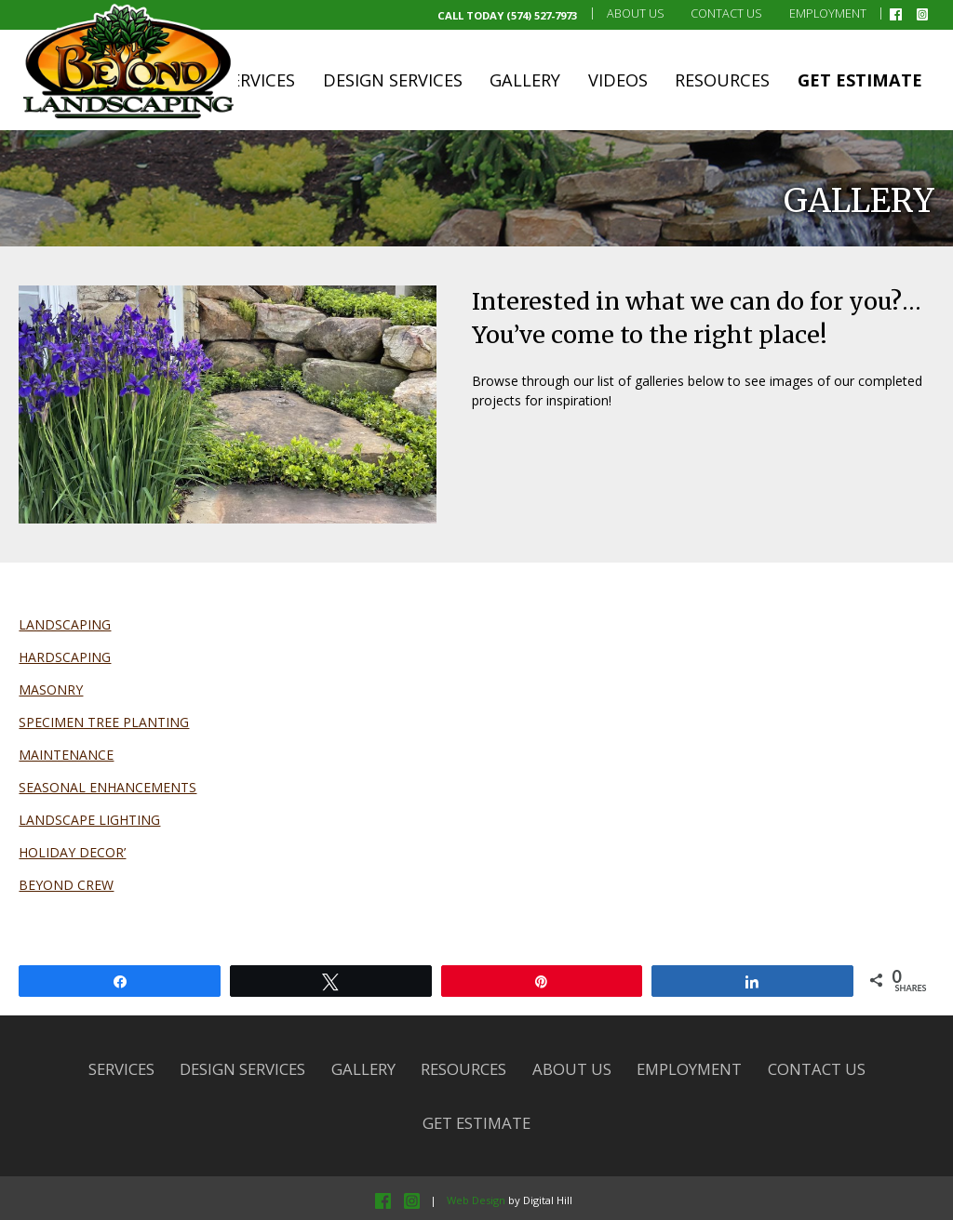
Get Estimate (860, 80)
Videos (618, 80)
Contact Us (726, 13)
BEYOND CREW (66, 885)
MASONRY (51, 689)
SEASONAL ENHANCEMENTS (107, 787)
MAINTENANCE (66, 754)
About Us (635, 13)
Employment (827, 13)
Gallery (525, 80)
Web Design (476, 1200)
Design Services (393, 80)
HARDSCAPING (65, 657)
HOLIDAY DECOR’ (72, 852)
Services (258, 80)
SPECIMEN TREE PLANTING (104, 722)
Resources (722, 80)
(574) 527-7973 (541, 15)
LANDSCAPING (65, 624)
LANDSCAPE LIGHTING (89, 820)
